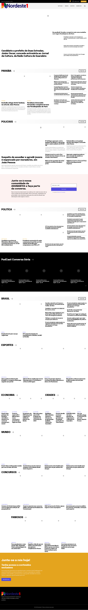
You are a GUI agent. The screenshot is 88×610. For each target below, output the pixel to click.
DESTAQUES (4, 239)
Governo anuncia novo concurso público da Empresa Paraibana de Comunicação (78, 88)
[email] (64, 185)
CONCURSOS (4, 504)
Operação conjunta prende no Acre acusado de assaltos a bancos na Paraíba (75, 156)
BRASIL (3, 332)
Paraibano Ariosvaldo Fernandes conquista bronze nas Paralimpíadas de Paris (38, 104)
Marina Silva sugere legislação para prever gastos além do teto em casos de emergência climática (54, 314)
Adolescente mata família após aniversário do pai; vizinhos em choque (54, 467)
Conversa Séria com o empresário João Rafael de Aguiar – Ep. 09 (42, 281)
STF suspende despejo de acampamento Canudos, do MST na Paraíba (32, 335)
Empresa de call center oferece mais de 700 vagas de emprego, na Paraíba (78, 83)
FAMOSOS (13, 542)
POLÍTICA (25, 239)
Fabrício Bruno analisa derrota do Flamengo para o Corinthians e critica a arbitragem (33, 380)
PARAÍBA (3, 101)
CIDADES (47, 412)
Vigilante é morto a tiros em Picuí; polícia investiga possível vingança (76, 162)
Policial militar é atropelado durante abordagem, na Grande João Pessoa (75, 142)
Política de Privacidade (61, 192)
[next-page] (86, 286)
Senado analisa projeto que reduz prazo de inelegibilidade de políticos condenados (76, 319)
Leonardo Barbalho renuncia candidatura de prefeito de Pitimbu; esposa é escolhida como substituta (76, 237)
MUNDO (3, 464)
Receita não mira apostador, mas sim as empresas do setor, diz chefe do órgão (54, 245)
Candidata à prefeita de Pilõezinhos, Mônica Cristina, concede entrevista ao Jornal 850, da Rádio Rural (76, 215)
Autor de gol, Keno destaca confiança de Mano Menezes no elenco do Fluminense (54, 380)
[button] (85, 6)
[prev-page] (2, 286)
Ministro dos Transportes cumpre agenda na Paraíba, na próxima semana (61, 83)
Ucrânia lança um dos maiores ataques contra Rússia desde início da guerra (32, 467)
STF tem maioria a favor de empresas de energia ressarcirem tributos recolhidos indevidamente (54, 227)
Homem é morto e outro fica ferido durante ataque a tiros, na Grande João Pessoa (55, 156)
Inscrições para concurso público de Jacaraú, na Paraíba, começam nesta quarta (76, 508)
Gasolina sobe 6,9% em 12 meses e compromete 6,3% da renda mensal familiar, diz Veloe (54, 304)
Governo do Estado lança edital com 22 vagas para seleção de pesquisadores (10, 508)
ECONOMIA (14, 412)
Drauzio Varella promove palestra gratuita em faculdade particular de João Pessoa (60, 418)
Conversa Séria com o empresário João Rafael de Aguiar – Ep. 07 (77, 281)
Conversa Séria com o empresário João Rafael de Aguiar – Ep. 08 (59, 281)
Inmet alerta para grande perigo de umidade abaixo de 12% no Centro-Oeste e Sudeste (76, 325)
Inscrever (64, 189)
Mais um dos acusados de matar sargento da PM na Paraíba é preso (54, 162)
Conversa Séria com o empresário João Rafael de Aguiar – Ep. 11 (8, 281)
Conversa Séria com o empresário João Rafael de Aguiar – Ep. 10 (25, 281)
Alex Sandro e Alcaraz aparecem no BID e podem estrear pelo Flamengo (75, 380)
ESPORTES (3, 377)
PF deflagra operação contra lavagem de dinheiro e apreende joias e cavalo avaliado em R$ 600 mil (75, 38)
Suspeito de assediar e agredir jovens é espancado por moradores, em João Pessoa (21, 160)
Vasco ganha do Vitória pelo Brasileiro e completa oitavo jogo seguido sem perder (11, 380)
